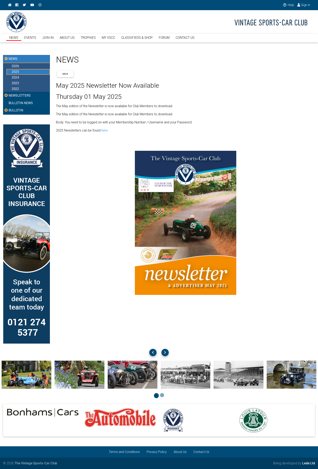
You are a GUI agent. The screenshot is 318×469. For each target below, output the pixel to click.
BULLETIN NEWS (21, 103)
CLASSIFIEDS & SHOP (137, 40)
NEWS (13, 40)
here (104, 130)
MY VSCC (108, 40)
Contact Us (201, 452)
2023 (15, 83)
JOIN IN (48, 40)
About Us (180, 452)
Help (288, 5)
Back (65, 74)
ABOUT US (67, 40)
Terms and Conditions (124, 452)
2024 (15, 77)
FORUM (164, 40)
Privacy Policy (157, 452)
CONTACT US (185, 40)
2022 (15, 89)
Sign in (303, 5)
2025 (15, 72)
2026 (15, 66)
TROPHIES (88, 40)
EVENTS (30, 40)
